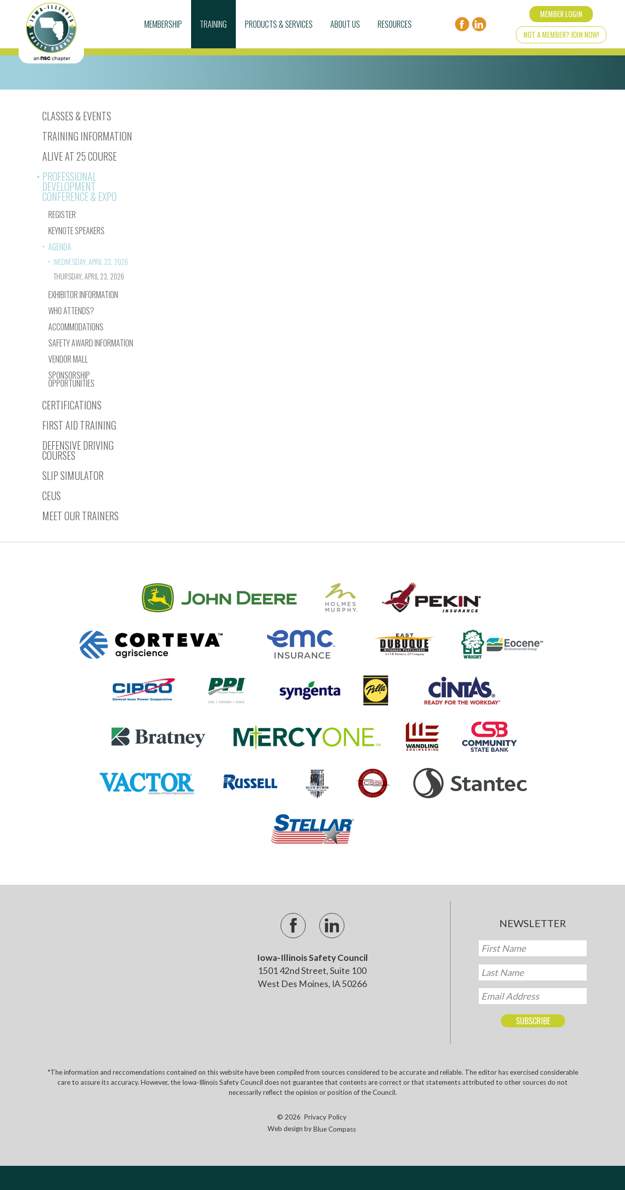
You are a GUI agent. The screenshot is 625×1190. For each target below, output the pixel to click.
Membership (163, 24)
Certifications (72, 404)
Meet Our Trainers (80, 515)
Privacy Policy (325, 1117)
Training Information (87, 136)
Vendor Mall (68, 359)
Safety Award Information (90, 343)
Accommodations (76, 327)
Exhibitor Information (83, 295)
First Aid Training (79, 425)
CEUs (51, 495)
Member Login (561, 14)
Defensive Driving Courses (78, 450)
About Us (345, 24)
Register (62, 214)
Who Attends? (71, 311)
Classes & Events (76, 115)
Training (213, 24)
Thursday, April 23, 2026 (88, 276)
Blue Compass (334, 1129)
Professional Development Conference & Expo (79, 186)
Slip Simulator (73, 475)
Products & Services (279, 24)
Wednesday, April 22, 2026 (90, 261)
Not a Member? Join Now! (561, 34)
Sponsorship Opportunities (71, 379)
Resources (395, 24)
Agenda (59, 247)
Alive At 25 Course (79, 156)
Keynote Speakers (76, 231)
